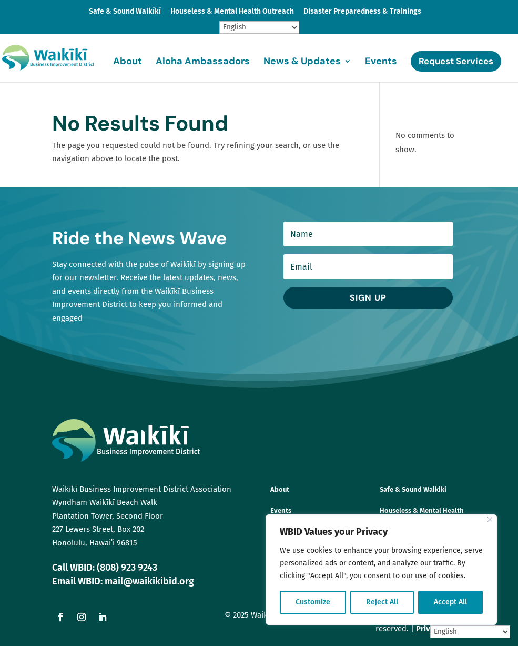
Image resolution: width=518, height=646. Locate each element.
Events (381, 62)
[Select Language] (259, 27)
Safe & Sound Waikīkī (125, 12)
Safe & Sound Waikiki (413, 489)
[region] (381, 569)
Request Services (456, 61)
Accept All (450, 602)
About (127, 62)
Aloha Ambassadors (203, 62)
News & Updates (302, 62)
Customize (313, 602)
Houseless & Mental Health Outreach (232, 12)
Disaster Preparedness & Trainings (362, 12)
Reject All (382, 602)
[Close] (489, 519)
